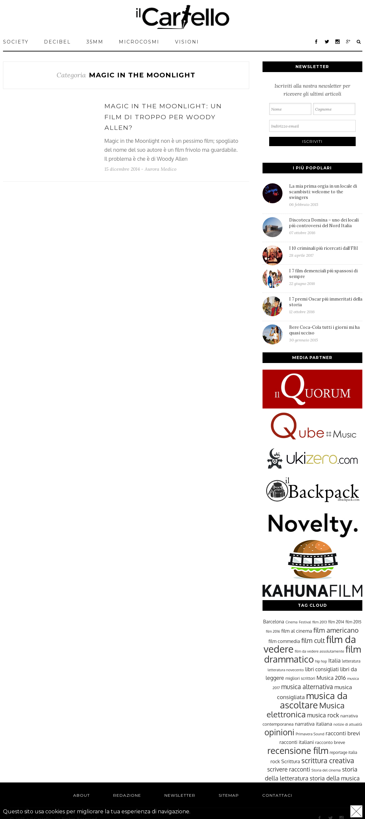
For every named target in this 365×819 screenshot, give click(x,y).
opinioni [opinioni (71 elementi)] (279, 732)
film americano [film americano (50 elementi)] (336, 630)
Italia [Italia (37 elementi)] (334, 660)
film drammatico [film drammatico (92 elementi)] (312, 654)
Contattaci (277, 795)
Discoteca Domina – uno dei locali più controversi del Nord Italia (325, 226)
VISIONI (187, 42)
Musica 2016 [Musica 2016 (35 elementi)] (331, 677)
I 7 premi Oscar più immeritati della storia (325, 305)
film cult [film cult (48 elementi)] (313, 640)
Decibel (57, 42)
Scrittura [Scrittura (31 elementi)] (290, 761)
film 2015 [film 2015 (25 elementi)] (353, 621)
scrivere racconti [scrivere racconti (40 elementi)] (288, 769)
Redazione (127, 795)
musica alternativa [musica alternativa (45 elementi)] (307, 686)
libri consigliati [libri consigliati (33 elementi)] (322, 669)
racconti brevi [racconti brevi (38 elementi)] (343, 733)
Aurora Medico (160, 169)
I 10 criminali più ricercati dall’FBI (325, 251)
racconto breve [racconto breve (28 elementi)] (330, 742)
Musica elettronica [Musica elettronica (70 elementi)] (305, 709)
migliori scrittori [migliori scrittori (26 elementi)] (300, 678)
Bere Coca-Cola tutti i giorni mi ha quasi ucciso (325, 333)
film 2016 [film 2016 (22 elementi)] (273, 631)
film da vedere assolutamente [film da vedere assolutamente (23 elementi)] (319, 651)
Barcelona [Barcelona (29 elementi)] (273, 621)
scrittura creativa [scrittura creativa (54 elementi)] (327, 760)
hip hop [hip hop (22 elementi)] (321, 661)
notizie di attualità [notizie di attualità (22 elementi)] (347, 724)
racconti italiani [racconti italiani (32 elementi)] (296, 742)
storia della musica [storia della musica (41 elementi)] (335, 778)
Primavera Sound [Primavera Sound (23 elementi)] (310, 733)
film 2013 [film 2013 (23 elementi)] (319, 621)
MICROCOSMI (139, 42)
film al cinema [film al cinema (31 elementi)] (296, 631)
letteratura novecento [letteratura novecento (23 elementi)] (286, 669)
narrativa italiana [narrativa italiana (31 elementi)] (313, 724)
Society (16, 42)
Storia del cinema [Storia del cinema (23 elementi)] (326, 770)
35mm (95, 42)
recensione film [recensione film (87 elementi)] (297, 750)
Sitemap (229, 795)
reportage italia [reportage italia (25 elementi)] (343, 752)
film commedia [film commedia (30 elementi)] (284, 641)
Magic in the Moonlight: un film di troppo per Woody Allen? (163, 117)
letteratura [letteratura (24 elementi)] (351, 661)
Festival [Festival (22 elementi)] (305, 622)
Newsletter (179, 795)
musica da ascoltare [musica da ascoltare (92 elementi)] (313, 700)
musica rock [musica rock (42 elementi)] (323, 715)
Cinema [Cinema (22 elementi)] (291, 622)
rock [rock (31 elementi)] (275, 761)
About (81, 795)
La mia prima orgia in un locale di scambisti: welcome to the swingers (325, 195)
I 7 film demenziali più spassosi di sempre (325, 277)
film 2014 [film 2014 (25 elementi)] (336, 621)
